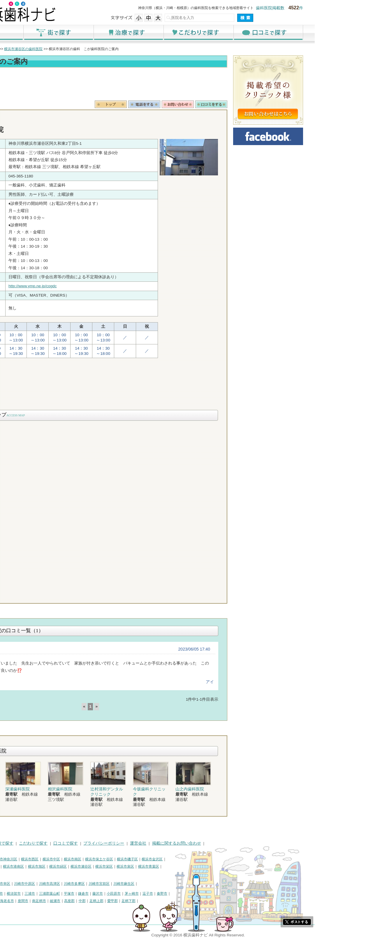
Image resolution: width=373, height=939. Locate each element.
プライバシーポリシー (162, 843)
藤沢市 (156, 894)
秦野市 (220, 894)
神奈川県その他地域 (27, 894)
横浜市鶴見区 (36, 859)
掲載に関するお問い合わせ (234, 843)
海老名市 (65, 901)
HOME (18, 843)
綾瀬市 (113, 901)
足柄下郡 (187, 901)
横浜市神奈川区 (63, 859)
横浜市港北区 (22, 866)
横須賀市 (72, 894)
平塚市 (127, 894)
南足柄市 (97, 901)
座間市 (81, 901)
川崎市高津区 (107, 884)
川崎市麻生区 (182, 884)
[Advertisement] (149, 85)
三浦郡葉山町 (107, 894)
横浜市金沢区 (210, 859)
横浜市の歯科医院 (42, 49)
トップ (17, 49)
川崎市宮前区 (157, 884)
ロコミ (270, 104)
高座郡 (127, 901)
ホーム (47, 32)
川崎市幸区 (59, 884)
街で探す (117, 32)
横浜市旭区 (95, 866)
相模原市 (54, 894)
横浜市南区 (131, 859)
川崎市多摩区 (132, 884)
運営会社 (196, 843)
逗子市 (206, 894)
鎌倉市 (141, 894)
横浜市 (17, 859)
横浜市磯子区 (185, 859)
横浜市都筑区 (22, 873)
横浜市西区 (88, 859)
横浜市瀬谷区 (139, 866)
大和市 (31, 901)
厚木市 (17, 901)
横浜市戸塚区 (46, 866)
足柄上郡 (155, 901)
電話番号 (202, 104)
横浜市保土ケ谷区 (157, 859)
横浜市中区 (109, 859)
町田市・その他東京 (27, 908)
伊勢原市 (47, 901)
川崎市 (17, 884)
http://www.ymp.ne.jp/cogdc (91, 286)
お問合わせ (236, 104)
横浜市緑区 (116, 866)
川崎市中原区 (82, 884)
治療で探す (186, 32)
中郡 (140, 901)
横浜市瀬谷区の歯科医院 (81, 49)
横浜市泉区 (183, 866)
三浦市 (88, 894)
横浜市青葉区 (206, 866)
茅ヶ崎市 (190, 894)
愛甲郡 (171, 901)
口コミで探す (326, 32)
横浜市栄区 (162, 866)
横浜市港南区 (71, 866)
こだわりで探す (256, 32)
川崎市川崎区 (36, 884)
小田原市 (172, 894)
